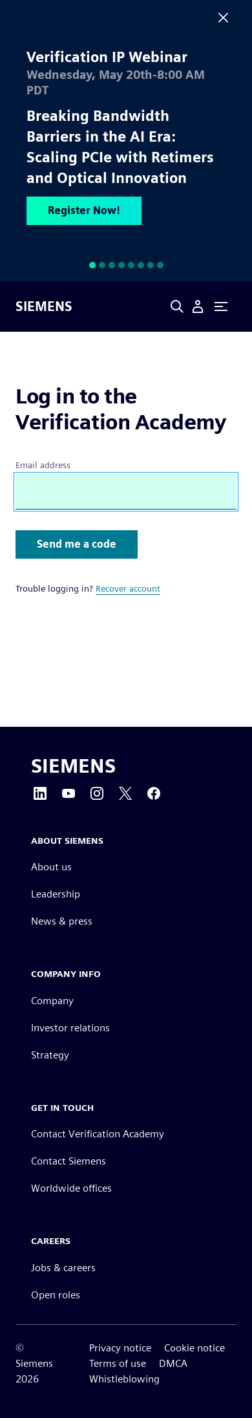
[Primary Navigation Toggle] (220, 306)
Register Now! (84, 210)
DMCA (173, 1363)
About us (51, 867)
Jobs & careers (63, 1268)
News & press (61, 921)
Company (52, 1000)
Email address (43, 465)
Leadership (55, 894)
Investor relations (70, 1028)
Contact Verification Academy (97, 1134)
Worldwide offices (71, 1188)
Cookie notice (194, 1348)
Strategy (50, 1055)
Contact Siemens (68, 1161)
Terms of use (117, 1363)
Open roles (55, 1295)
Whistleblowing (124, 1379)
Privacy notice (120, 1348)
